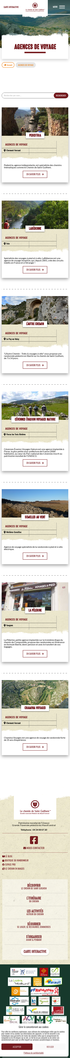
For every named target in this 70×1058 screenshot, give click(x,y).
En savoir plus (35, 174)
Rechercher (61, 95)
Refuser (50, 1046)
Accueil (8, 65)
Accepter (17, 1046)
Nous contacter (33, 848)
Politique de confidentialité (34, 1052)
